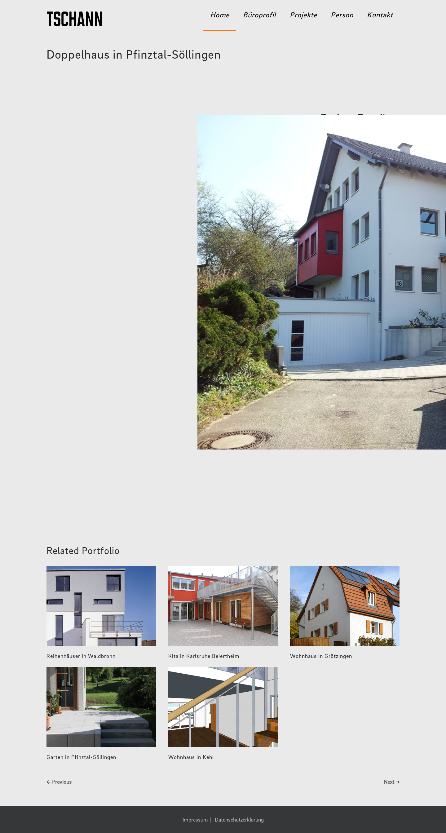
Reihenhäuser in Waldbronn (81, 656)
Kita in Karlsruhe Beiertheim (204, 656)
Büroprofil (259, 15)
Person (342, 15)
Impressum (195, 820)
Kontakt (380, 15)
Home (219, 15)
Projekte (303, 15)
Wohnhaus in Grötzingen (321, 656)
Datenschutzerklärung (239, 820)
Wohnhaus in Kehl (191, 757)
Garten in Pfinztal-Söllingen (81, 757)
